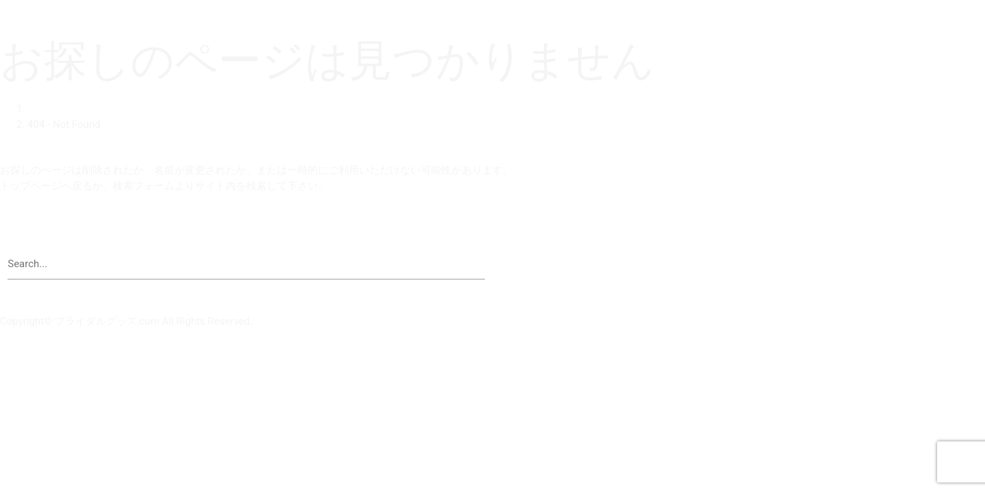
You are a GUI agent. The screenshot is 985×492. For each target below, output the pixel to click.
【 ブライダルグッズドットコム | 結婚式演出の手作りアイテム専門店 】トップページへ (209, 227)
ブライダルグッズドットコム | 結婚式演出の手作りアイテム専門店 (152, 7)
